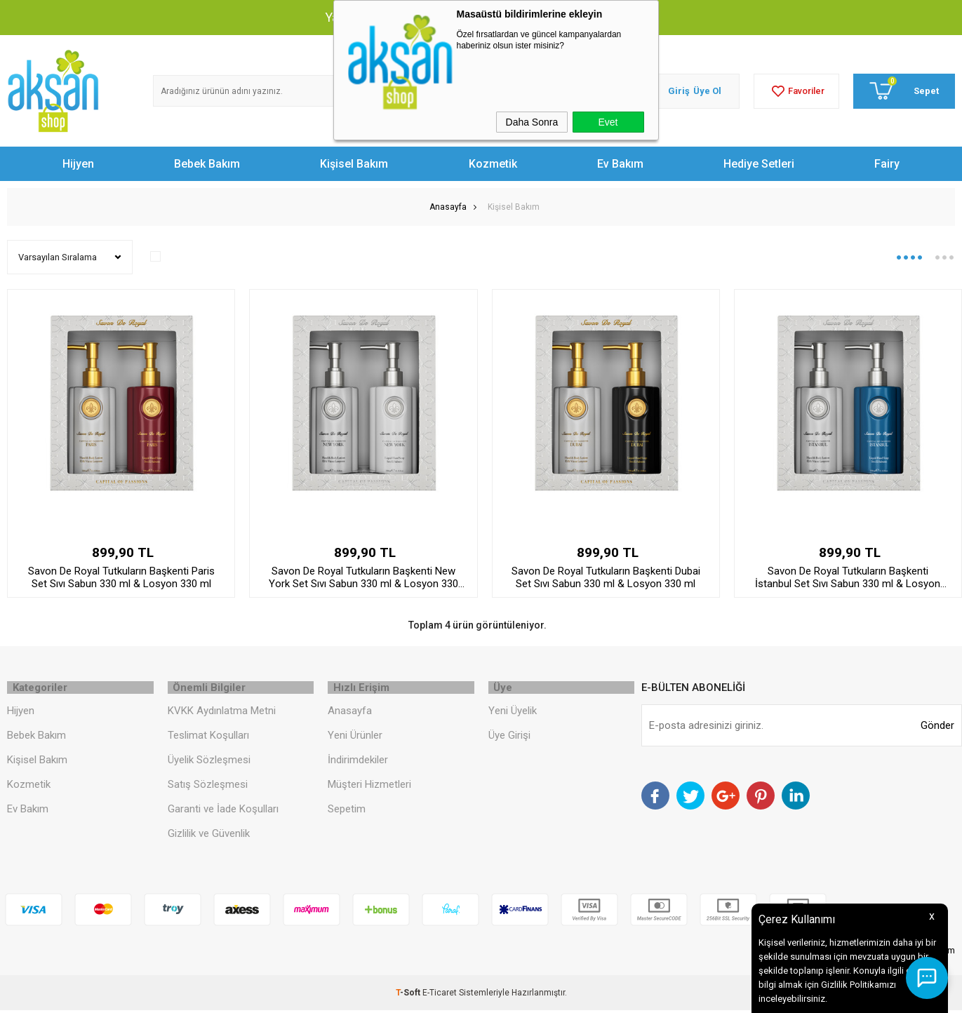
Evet (607, 122)
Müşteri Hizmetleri (369, 786)
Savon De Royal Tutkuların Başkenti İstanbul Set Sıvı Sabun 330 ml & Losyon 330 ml (847, 577)
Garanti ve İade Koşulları (223, 811)
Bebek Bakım (207, 163)
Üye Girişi (509, 737)
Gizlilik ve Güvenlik (209, 835)
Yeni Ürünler (355, 737)
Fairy (887, 163)
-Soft (409, 995)
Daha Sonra (532, 122)
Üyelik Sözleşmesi (209, 762)
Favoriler (796, 91)
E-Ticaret (439, 995)
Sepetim (347, 811)
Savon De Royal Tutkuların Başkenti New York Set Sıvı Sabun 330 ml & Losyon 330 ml (363, 577)
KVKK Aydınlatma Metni (222, 712)
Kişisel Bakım (354, 163)
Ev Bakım (620, 163)
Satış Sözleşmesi (208, 786)
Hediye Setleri (758, 163)
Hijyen (78, 163)
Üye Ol (707, 91)
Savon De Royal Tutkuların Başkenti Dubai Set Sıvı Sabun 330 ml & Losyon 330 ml (606, 577)
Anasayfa (350, 712)
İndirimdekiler (358, 762)
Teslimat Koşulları (208, 737)
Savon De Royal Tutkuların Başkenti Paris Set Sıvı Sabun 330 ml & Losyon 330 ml (121, 577)
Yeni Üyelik (512, 712)
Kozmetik (493, 163)
